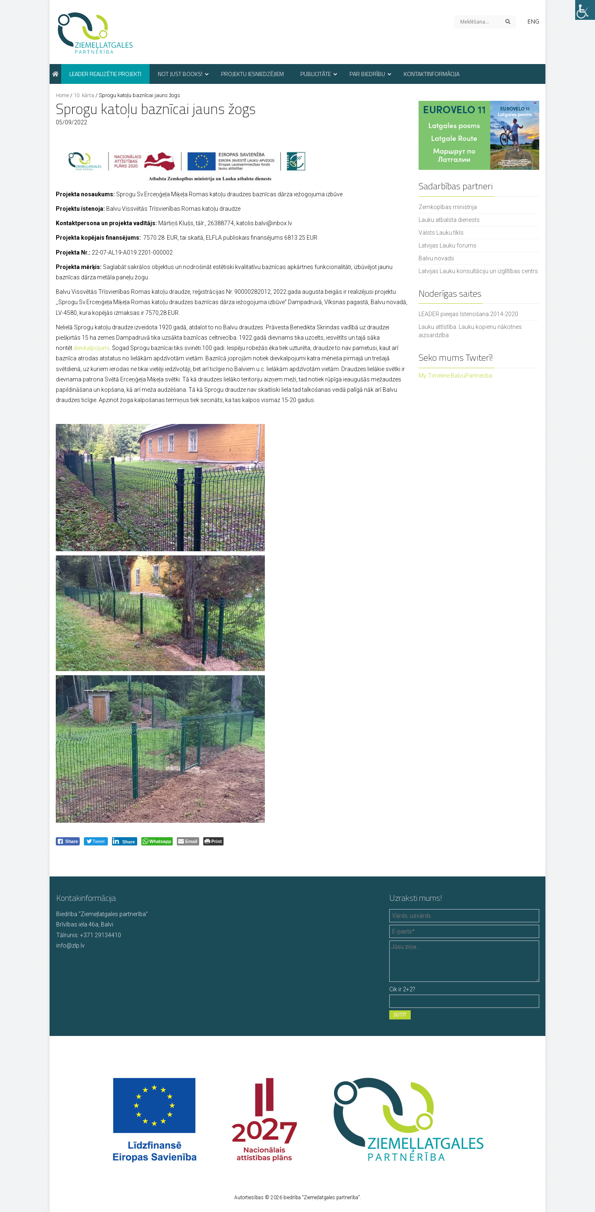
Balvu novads (436, 258)
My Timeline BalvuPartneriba (455, 375)
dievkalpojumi (91, 348)
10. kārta (84, 95)
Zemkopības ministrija (448, 207)
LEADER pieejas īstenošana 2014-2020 (468, 314)
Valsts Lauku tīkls (441, 232)
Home (62, 95)
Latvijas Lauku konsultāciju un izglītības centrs (478, 271)
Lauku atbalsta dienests (449, 220)
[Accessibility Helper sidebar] (585, 10)
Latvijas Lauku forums (447, 245)
